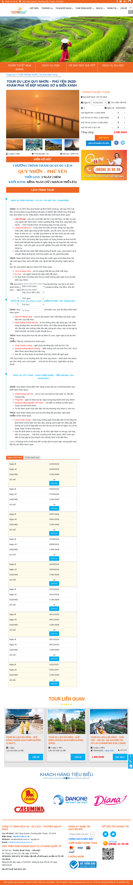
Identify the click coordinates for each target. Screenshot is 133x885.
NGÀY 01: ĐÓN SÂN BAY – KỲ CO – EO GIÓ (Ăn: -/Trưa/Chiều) (40, 200)
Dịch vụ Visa (51, 65)
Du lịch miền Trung (48, 75)
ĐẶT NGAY (120, 757)
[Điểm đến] (32, 292)
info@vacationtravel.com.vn (20, 842)
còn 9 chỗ (122, 750)
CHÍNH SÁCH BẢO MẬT (81, 839)
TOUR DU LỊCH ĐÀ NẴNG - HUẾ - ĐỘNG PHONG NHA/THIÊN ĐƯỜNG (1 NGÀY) (23, 740)
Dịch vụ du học (113, 65)
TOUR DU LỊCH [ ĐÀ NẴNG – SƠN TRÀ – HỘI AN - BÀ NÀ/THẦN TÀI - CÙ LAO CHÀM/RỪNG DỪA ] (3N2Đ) (108, 740)
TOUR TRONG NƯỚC (27, 75)
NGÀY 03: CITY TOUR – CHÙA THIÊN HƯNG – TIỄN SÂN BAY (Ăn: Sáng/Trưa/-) (43, 376)
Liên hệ (35, 757)
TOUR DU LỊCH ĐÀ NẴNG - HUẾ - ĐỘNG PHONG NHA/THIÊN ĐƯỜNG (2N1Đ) (65, 740)
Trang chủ (11, 75)
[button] (10, 39)
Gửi (93, 834)
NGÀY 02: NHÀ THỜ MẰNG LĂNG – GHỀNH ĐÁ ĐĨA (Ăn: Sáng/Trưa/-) (43, 301)
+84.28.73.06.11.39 (20, 836)
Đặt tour (54, 483)
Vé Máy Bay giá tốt (82, 65)
